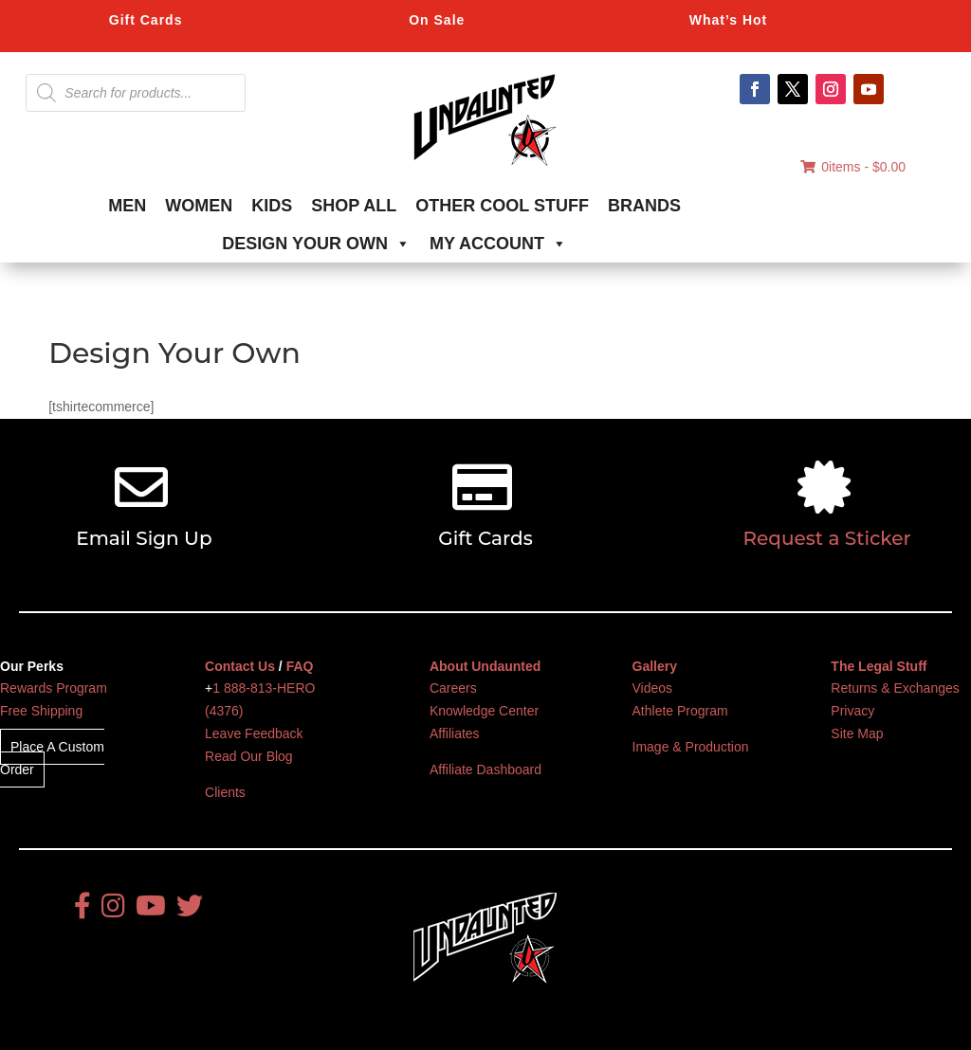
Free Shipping (41, 710)
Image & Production (690, 746)
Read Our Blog (249, 756)
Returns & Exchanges (895, 688)
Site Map (857, 733)
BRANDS (644, 205)
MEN (127, 205)
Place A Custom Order (52, 758)
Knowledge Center (484, 710)
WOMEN (198, 205)
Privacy (852, 710)
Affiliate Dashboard (485, 769)
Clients (225, 792)
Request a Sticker (827, 538)
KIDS (271, 205)
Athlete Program (680, 710)
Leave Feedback (254, 733)
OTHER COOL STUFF (502, 205)
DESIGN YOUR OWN (316, 243)
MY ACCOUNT (498, 243)
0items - (853, 166)
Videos (652, 688)
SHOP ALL (353, 205)
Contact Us (240, 666)
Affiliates (455, 733)
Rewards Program (53, 688)
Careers (453, 688)
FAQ (300, 666)
